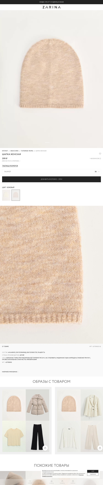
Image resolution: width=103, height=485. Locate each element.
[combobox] (51, 171)
